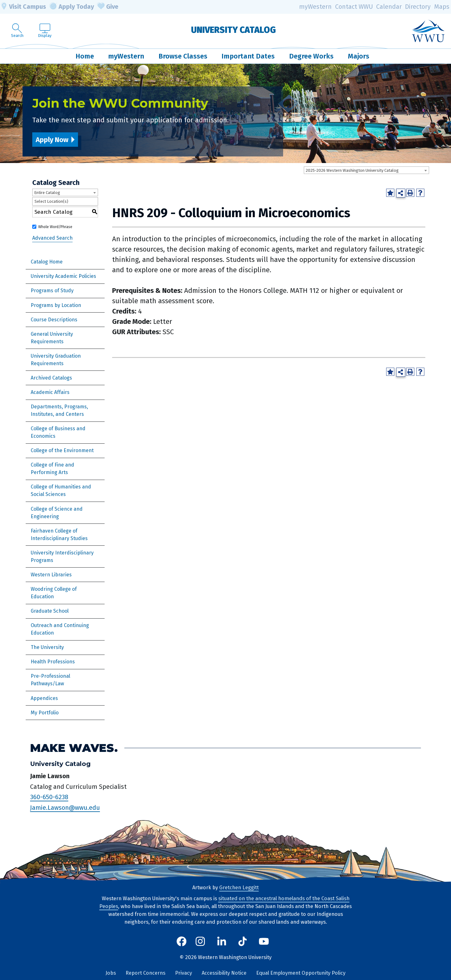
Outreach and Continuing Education (60, 629)
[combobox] (366, 170)
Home (84, 56)
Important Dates (248, 56)
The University (47, 647)
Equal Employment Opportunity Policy (300, 973)
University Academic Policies (63, 276)
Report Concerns (145, 973)
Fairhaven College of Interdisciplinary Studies (59, 534)
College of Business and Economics (58, 432)
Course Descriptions (54, 320)
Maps (441, 6)
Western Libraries (51, 575)
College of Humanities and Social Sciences (61, 490)
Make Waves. (74, 748)
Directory (418, 6)
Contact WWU (354, 6)
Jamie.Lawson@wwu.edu (65, 807)
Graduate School (50, 611)
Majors (358, 56)
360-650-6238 (49, 797)
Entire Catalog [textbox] (47, 192)
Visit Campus (23, 7)
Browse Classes (182, 56)
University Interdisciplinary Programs (62, 556)
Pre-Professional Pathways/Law (50, 680)
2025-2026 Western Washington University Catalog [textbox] (352, 170)
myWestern (315, 6)
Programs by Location (56, 305)
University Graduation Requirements (56, 359)
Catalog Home (47, 262)
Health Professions (53, 662)
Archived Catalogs (51, 378)
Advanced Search (52, 238)
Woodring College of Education (54, 593)
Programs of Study (52, 290)
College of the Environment (62, 450)
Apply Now (52, 139)
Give (107, 7)
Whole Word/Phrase (55, 227)
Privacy (183, 973)
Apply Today (71, 7)
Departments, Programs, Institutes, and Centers (59, 410)
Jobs (111, 973)
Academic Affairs (50, 392)
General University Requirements (52, 338)
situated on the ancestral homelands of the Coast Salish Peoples (224, 902)
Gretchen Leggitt (239, 888)
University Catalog (233, 30)
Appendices (44, 698)
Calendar (389, 6)
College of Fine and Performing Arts (52, 468)
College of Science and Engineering (57, 512)
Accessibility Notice (224, 973)
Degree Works (311, 56)
